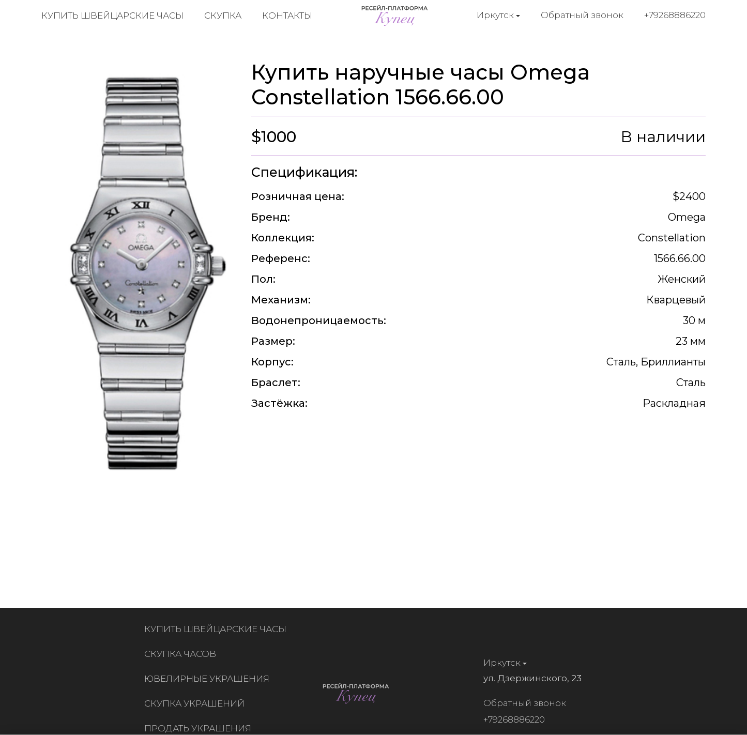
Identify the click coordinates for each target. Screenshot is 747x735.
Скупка (222, 15)
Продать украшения (200, 728)
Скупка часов (183, 654)
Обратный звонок (582, 15)
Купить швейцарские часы (112, 15)
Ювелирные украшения (209, 678)
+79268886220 (675, 15)
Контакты (287, 15)
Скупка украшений (197, 703)
